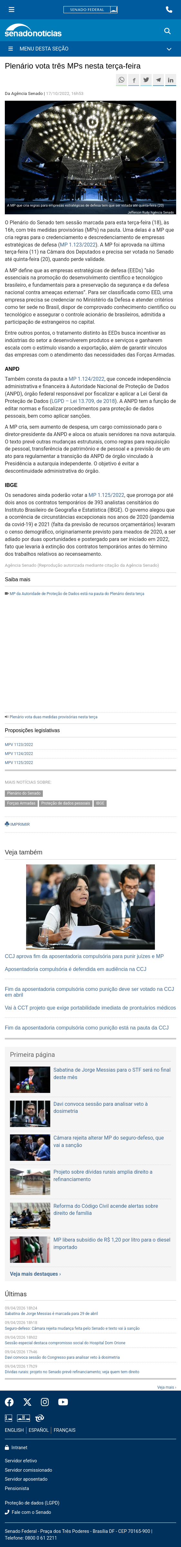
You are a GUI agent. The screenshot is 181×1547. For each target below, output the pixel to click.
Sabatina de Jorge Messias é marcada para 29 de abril (51, 1313)
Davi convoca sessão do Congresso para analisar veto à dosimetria (62, 1357)
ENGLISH (14, 1430)
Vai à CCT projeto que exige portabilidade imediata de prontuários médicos (90, 1008)
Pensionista (17, 1488)
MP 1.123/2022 (78, 245)
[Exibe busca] (167, 31)
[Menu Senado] (11, 9)
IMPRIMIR (17, 824)
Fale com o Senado (28, 1512)
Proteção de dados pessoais (65, 803)
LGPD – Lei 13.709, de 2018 (83, 401)
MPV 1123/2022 (19, 744)
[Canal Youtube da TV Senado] (60, 1402)
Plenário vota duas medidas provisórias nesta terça (53, 717)
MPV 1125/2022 (19, 762)
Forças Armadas (21, 803)
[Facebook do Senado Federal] (11, 1402)
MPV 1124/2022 (19, 753)
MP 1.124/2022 (86, 379)
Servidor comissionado (28, 1470)
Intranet (16, 1447)
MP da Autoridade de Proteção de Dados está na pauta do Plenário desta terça (77, 594)
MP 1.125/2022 (106, 495)
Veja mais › (166, 1387)
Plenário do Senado (24, 793)
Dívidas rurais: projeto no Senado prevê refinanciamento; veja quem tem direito (72, 1372)
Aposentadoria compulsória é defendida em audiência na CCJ (75, 969)
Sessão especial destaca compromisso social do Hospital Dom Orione (65, 1343)
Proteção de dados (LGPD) (32, 1503)
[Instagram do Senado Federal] (44, 1402)
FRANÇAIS (65, 1430)
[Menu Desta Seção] (90, 49)
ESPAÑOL (39, 1430)
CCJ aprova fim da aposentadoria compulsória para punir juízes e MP (84, 956)
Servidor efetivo (21, 1461)
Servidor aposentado (26, 1479)
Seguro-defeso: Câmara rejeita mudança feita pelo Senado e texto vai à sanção (72, 1328)
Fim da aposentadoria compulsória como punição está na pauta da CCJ (87, 1027)
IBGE (100, 803)
